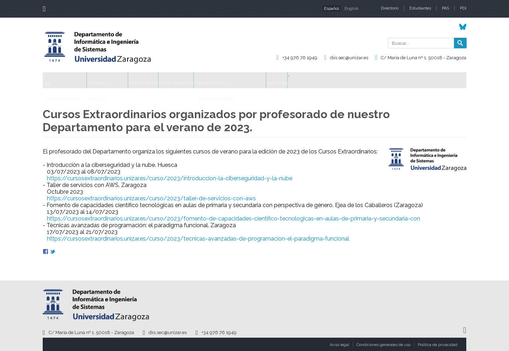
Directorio (390, 8)
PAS (445, 8)
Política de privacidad (437, 345)
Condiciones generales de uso (384, 345)
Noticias (350, 80)
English (352, 8)
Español (331, 8)
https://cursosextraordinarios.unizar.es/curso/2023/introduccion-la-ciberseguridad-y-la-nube (169, 178)
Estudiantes (420, 8)
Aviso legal (339, 345)
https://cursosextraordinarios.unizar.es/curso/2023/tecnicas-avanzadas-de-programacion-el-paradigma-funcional (198, 238)
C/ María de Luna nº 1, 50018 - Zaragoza (423, 57)
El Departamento (71, 80)
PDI (463, 8)
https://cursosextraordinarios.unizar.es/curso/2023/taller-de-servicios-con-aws (151, 198)
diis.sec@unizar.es (349, 57)
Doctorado (176, 80)
